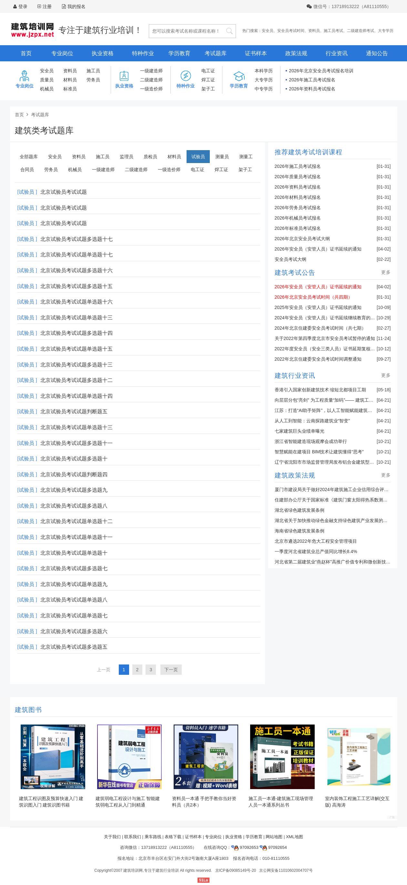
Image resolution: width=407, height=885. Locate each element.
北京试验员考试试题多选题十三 (76, 365)
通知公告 (377, 53)
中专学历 (264, 88)
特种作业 (143, 53)
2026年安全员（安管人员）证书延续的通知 (318, 249)
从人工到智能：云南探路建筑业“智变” (312, 420)
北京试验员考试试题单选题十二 (76, 521)
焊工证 (208, 79)
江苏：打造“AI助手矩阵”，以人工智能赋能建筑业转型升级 (333, 410)
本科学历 (264, 70)
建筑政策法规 (295, 475)
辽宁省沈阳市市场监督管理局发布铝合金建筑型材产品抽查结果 (338, 462)
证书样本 (256, 53)
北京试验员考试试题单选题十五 (76, 349)
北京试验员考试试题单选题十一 (76, 537)
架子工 (208, 88)
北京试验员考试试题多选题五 (73, 647)
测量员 (222, 156)
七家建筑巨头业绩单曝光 (299, 431)
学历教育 (179, 53)
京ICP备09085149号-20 (235, 870)
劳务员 (93, 79)
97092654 (273, 847)
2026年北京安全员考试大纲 (302, 238)
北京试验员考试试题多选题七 (73, 568)
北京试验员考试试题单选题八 (73, 600)
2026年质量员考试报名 (298, 176)
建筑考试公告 (295, 272)
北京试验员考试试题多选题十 (73, 459)
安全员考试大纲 (290, 259)
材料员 (70, 79)
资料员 (314, 30)
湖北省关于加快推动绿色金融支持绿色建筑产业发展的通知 (333, 520)
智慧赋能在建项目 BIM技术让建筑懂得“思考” (319, 451)
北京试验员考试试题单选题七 (73, 615)
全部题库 (29, 156)
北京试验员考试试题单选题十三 (76, 317)
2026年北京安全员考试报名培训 (321, 70)
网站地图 (274, 836)
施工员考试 (333, 30)
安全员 (267, 30)
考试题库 (216, 53)
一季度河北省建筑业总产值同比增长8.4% (316, 551)
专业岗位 (62, 53)
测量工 (246, 156)
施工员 (93, 70)
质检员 (150, 156)
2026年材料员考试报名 (298, 197)
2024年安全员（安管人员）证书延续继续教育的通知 (327, 317)
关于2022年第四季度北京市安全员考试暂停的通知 (325, 338)
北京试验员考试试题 (63, 192)
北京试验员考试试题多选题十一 (76, 443)
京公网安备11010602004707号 (285, 870)
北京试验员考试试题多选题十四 (76, 333)
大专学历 (385, 30)
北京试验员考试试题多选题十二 (76, 380)
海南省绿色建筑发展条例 (299, 530)
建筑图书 (28, 710)
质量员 (47, 79)
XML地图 (294, 836)
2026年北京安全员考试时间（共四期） (313, 297)
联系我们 (132, 836)
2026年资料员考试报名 (312, 88)
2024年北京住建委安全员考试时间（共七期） (320, 328)
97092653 (244, 847)
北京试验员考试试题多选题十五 (76, 286)
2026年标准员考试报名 (298, 228)
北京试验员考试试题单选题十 (73, 553)
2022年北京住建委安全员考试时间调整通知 (318, 359)
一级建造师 (151, 70)
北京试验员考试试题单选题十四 (76, 396)
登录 (22, 6)
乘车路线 (153, 836)
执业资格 (103, 53)
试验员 (198, 156)
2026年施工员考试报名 (312, 79)
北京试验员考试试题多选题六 (73, 631)
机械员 (47, 88)
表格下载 (173, 836)
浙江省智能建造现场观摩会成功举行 (311, 441)
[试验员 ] (27, 192)
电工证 (208, 70)
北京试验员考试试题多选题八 (73, 506)
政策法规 (296, 53)
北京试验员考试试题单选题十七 (76, 255)
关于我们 (112, 836)
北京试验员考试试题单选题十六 (76, 302)
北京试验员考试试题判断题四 (73, 474)
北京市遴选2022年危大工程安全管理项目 (316, 541)
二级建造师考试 (360, 30)
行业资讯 (337, 53)
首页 (26, 53)
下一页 (171, 669)
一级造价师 (151, 88)
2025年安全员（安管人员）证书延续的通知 (318, 307)
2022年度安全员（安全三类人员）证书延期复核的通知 (329, 348)
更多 (386, 272)
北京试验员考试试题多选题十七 (76, 239)
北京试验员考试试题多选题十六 (76, 270)
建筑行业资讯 (295, 375)
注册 (47, 6)
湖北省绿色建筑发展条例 (299, 510)
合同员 (27, 169)
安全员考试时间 (290, 30)
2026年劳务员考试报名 (298, 207)
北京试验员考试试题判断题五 (73, 411)
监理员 (126, 156)
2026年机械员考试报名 (298, 218)
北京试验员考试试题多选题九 (73, 490)
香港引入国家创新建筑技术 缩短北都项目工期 (320, 389)
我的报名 (74, 6)
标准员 (70, 88)
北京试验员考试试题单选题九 (73, 584)
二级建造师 (151, 79)
